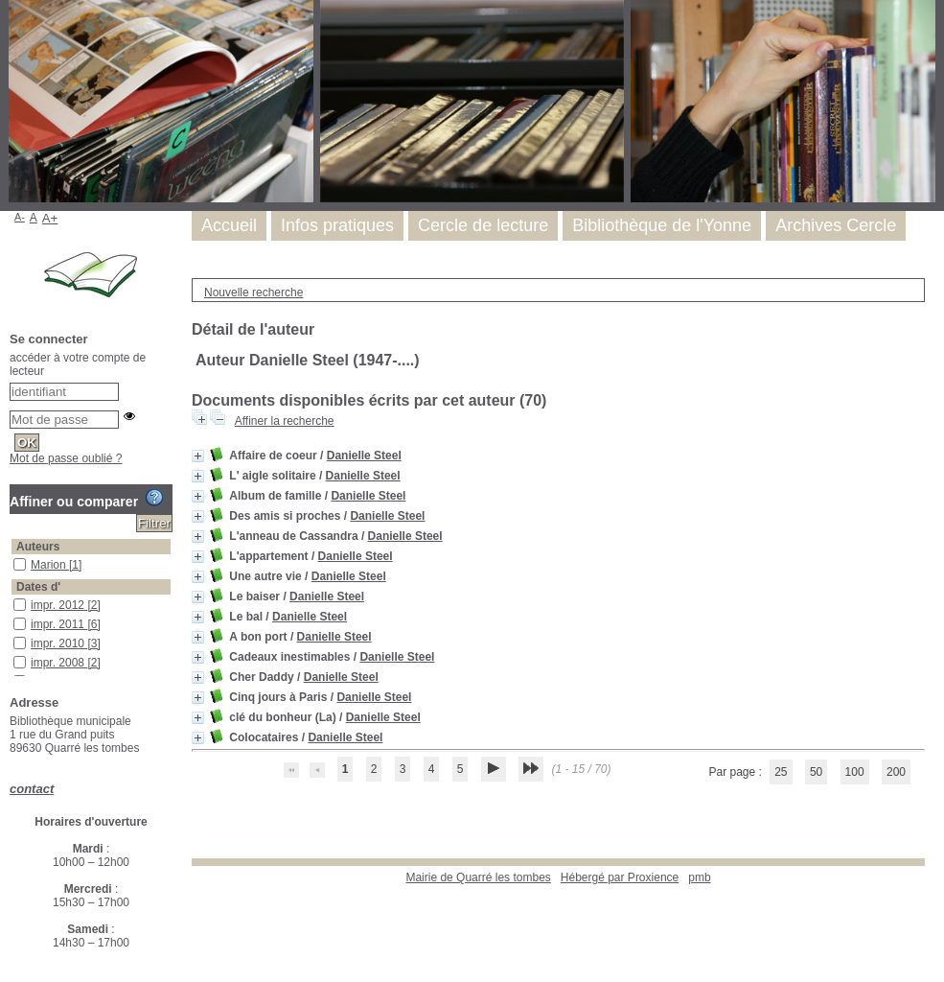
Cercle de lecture (483, 225)
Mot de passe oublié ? (66, 458)
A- (19, 216)
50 (816, 772)
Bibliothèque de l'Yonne (661, 225)
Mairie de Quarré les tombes (477, 877)
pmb (699, 877)
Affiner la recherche (284, 421)
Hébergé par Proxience (620, 877)
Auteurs (37, 546)
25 (780, 772)
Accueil (229, 225)
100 (854, 772)
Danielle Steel (364, 455)
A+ (50, 218)
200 (896, 772)
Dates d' (38, 587)
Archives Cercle (835, 225)
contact (32, 789)
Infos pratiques (337, 225)
